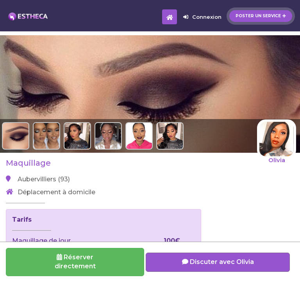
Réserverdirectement (75, 261)
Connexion (202, 17)
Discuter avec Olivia (218, 262)
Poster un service (261, 15)
